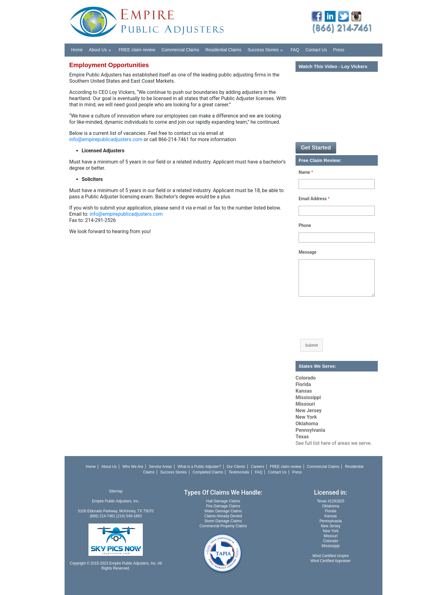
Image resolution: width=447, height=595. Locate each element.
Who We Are (132, 466)
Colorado (306, 378)
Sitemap (116, 491)
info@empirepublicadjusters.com (105, 139)
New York (306, 417)
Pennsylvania (310, 430)
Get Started (316, 148)
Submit (311, 345)
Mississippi (308, 397)
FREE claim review (137, 49)
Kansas (304, 391)
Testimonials (239, 472)
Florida (303, 384)
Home (77, 49)
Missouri (305, 404)
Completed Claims (207, 472)
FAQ (295, 49)
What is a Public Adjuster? (199, 466)
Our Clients (236, 466)
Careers (257, 466)
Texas (302, 437)
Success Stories (267, 48)
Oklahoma (307, 424)
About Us (102, 48)
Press (338, 49)
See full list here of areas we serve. (334, 443)
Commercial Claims (180, 49)
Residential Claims (223, 49)
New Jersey (309, 410)
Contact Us (316, 49)
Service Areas (160, 466)
